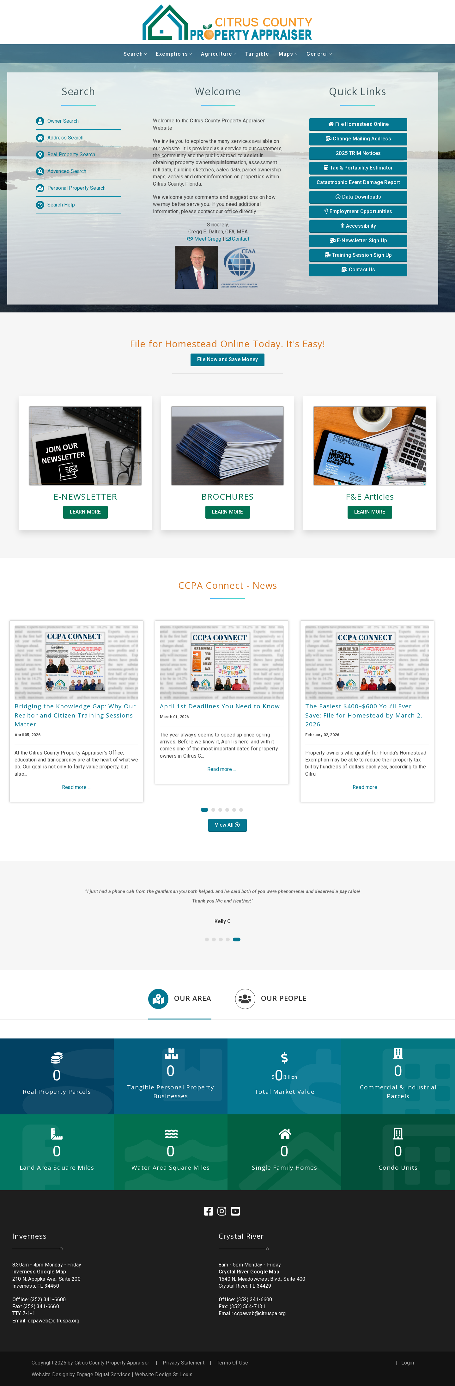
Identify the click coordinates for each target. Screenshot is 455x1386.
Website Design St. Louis (164, 1374)
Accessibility (358, 226)
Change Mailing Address (358, 139)
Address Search (65, 138)
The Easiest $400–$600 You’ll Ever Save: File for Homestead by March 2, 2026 (363, 715)
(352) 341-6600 (48, 1300)
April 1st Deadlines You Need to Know (220, 706)
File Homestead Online (358, 124)
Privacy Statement (183, 1363)
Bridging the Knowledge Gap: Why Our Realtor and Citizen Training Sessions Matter (75, 715)
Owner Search (63, 121)
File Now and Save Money (227, 359)
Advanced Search (67, 171)
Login (407, 1363)
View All (227, 825)
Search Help (61, 205)
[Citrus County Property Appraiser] (227, 22)
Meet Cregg (204, 239)
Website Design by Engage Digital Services (81, 1374)
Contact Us (358, 270)
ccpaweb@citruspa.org (53, 1321)
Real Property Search (71, 154)
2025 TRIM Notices (358, 153)
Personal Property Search (76, 188)
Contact (237, 239)
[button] (204, 810)
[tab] (179, 1004)
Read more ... (76, 787)
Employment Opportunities (358, 211)
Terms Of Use (232, 1363)
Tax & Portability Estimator (358, 168)
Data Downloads (358, 197)
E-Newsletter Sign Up (358, 240)
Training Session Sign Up (358, 255)
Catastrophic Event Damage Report (358, 182)
